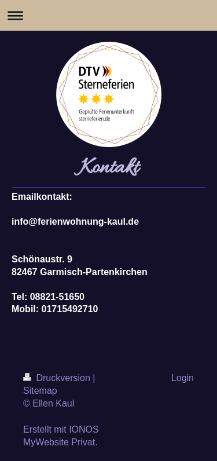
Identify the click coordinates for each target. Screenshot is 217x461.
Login (182, 378)
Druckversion (58, 378)
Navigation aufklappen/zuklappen (108, 15)
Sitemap (40, 391)
